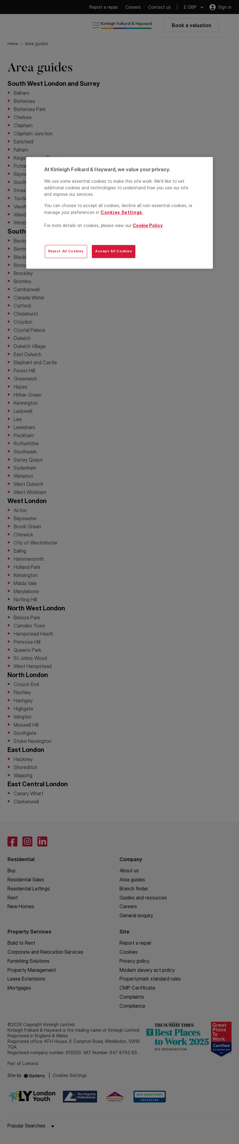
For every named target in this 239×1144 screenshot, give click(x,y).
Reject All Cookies (66, 251)
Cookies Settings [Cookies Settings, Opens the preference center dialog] (121, 212)
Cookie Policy (148, 225)
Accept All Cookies (113, 251)
